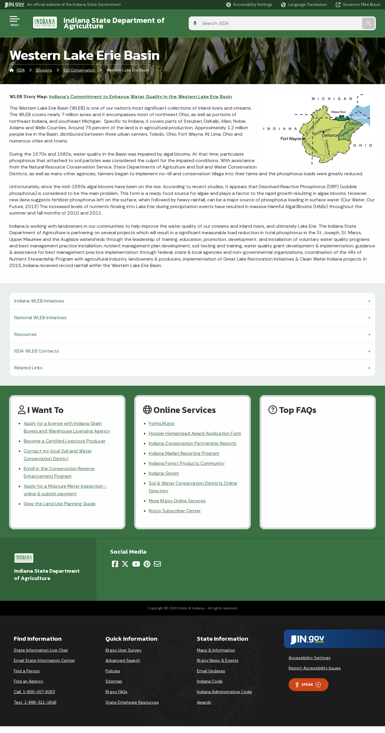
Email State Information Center (44, 667)
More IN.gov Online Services (178, 507)
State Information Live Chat (41, 656)
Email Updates (211, 677)
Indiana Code (210, 688)
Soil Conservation (79, 65)
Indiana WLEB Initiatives (39, 296)
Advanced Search (122, 667)
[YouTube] (136, 570)
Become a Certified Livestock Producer (65, 437)
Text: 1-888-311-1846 (35, 709)
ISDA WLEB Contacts (36, 346)
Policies (112, 677)
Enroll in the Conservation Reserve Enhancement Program (60, 470)
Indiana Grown (164, 478)
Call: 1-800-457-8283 (34, 698)
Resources (25, 329)
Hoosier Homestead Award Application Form (190, 433)
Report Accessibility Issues (315, 674)
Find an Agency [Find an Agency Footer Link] (28, 688)
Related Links (28, 363)
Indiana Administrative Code (224, 698)
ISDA (21, 65)
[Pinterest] (147, 570)
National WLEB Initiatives (40, 313)
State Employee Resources (132, 709)
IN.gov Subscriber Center (175, 517)
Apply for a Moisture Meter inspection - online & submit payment (66, 488)
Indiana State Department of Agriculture (128, 20)
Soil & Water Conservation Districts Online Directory (193, 493)
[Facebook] (115, 570)
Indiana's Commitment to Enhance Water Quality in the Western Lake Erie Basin (140, 92)
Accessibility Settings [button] (310, 664)
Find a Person (27, 677)
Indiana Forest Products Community (187, 468)
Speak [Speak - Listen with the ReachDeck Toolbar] (307, 691)
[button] (249, 4)
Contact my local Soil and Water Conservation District (58, 452)
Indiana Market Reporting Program (185, 458)
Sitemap (113, 688)
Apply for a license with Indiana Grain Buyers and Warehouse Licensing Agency (67, 423)
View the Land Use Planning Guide (60, 502)
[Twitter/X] (125, 570)
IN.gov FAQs (116, 698)
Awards (204, 709)
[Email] (157, 570)
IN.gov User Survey (123, 656)
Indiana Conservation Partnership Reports (193, 448)
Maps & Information (216, 656)
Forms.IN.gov (162, 419)
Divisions (44, 65)
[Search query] (337, 21)
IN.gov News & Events (218, 667)
